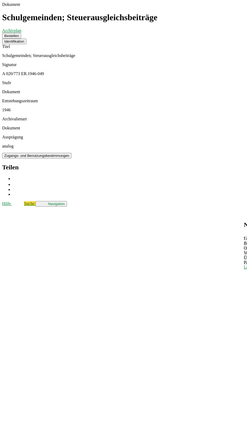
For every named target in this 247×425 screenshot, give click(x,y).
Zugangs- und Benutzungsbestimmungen (36, 156)
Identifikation (14, 41)
